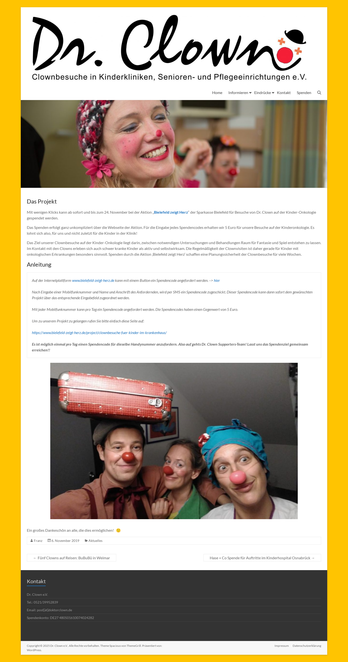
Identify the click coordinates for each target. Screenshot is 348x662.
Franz (38, 540)
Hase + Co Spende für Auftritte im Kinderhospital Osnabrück (262, 557)
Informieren (238, 92)
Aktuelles (95, 540)
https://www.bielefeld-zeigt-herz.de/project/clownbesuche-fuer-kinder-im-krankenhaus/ (99, 332)
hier (217, 280)
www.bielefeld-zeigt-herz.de (93, 280)
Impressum (282, 645)
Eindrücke (262, 92)
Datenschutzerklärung (307, 645)
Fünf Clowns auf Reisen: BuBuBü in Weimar (71, 557)
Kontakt (284, 92)
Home (217, 92)
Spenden (304, 92)
